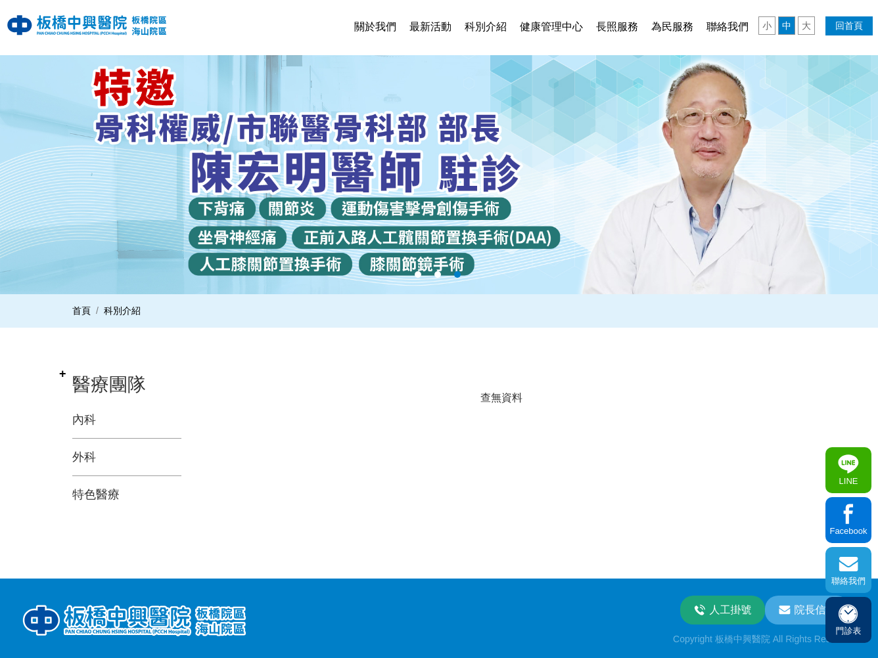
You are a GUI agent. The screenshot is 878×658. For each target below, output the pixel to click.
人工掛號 (731, 609)
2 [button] (437, 274)
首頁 (81, 310)
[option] (439, 174)
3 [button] (457, 274)
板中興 (87, 24)
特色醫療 (96, 494)
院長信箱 (816, 609)
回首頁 (849, 25)
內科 (84, 419)
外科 (84, 457)
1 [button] (418, 274)
